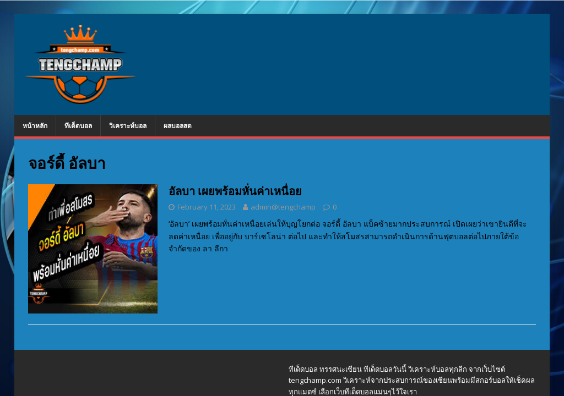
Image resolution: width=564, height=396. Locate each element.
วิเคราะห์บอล (128, 125)
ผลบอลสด (178, 125)
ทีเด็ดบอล (78, 125)
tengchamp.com (315, 380)
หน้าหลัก (35, 125)
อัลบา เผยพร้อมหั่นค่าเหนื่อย (235, 191)
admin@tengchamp (283, 207)
